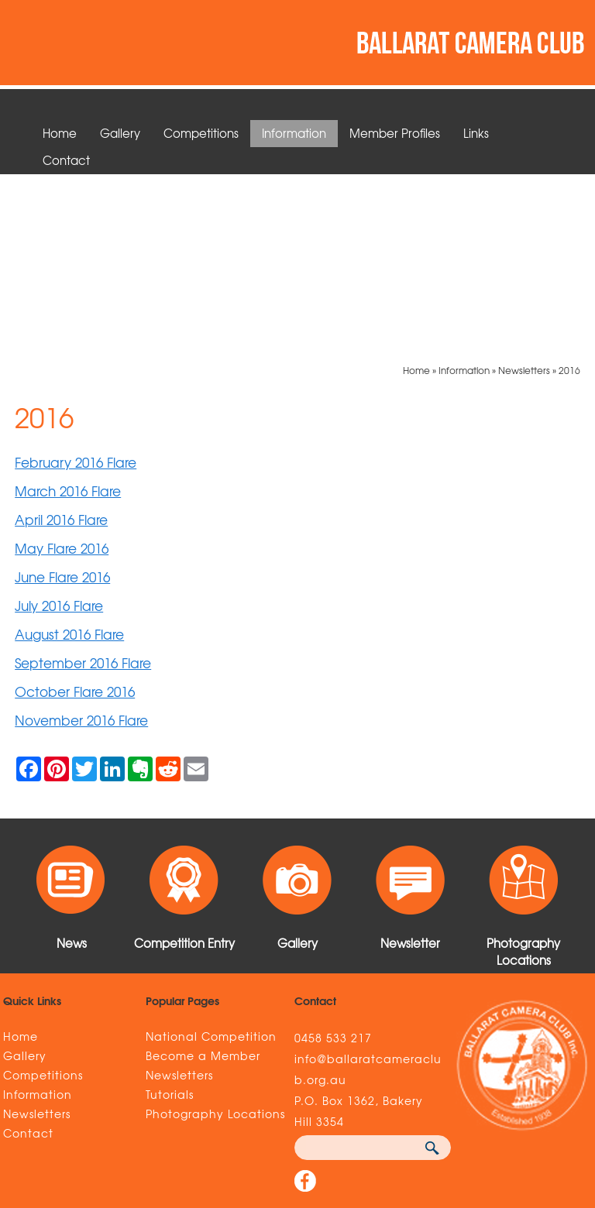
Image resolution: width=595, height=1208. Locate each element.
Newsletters (524, 194)
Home (60, 133)
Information (294, 133)
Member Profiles (394, 133)
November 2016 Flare (81, 543)
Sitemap (32, 1109)
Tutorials (170, 917)
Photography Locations (215, 937)
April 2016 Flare (61, 342)
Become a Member (203, 879)
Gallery (120, 133)
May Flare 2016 (61, 371)
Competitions (201, 133)
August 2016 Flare (69, 457)
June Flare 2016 (62, 400)
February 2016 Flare (75, 285)
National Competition (211, 859)
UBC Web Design (524, 1109)
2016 (569, 194)
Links (476, 133)
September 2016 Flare (83, 486)
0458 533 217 (333, 861)
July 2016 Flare (59, 428)
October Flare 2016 (75, 514)
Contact (66, 160)
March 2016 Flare (68, 314)
